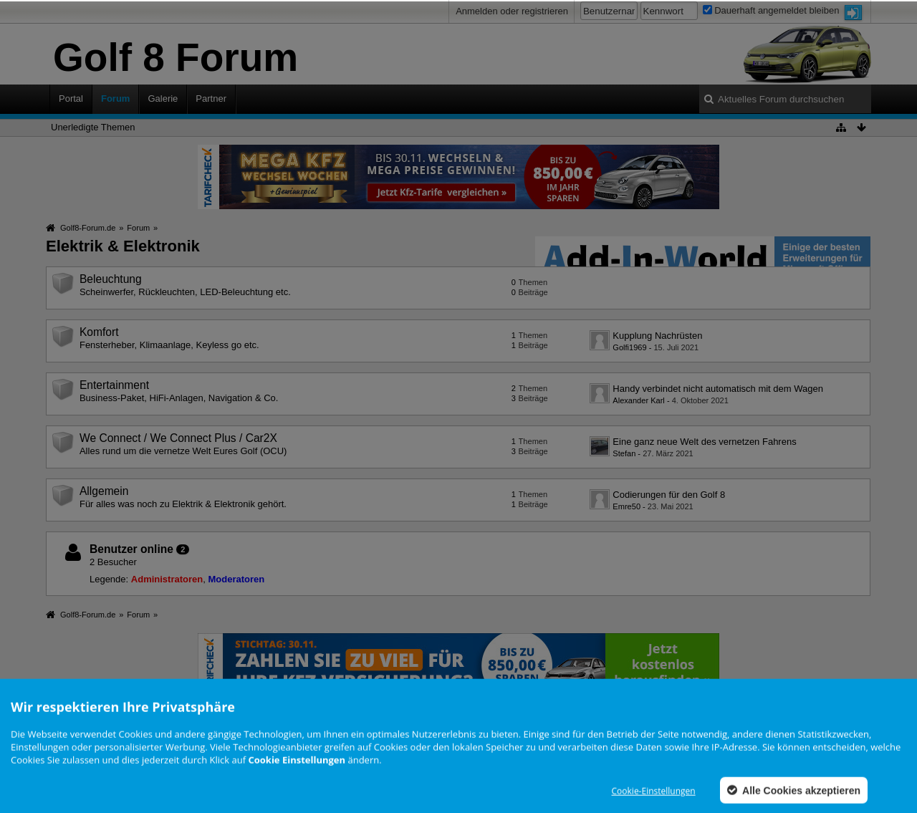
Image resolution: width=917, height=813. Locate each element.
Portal (71, 98)
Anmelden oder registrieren (512, 11)
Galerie (163, 98)
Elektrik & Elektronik (123, 246)
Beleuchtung (111, 279)
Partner (211, 98)
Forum (115, 98)
